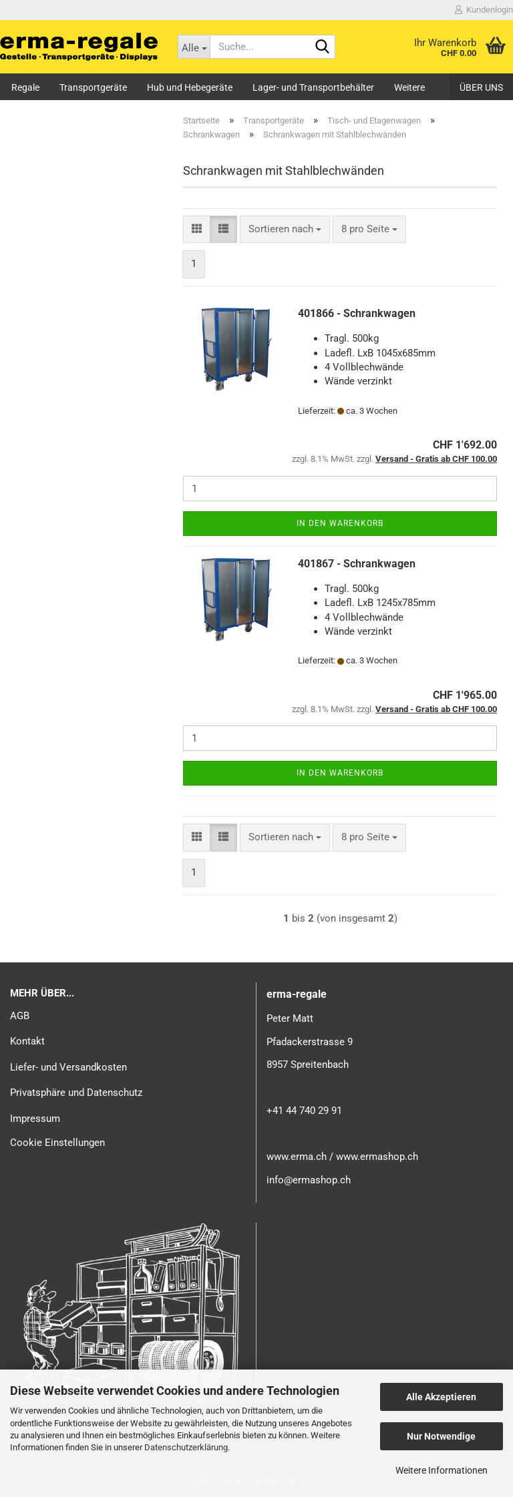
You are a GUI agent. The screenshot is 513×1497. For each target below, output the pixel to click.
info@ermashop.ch (309, 1180)
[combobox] (285, 229)
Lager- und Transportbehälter (313, 87)
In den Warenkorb (340, 523)
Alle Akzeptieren (441, 1397)
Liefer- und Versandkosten (68, 1067)
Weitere (409, 87)
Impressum (35, 1119)
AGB (19, 1016)
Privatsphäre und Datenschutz (76, 1093)
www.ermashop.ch (377, 1157)
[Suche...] (194, 47)
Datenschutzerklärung (186, 1447)
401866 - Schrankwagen (356, 313)
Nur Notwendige (441, 1436)
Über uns (481, 87)
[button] (196, 229)
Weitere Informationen (441, 1470)
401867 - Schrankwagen (356, 563)
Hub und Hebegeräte (189, 87)
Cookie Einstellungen (57, 1143)
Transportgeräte (93, 87)
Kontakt (27, 1041)
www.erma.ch (297, 1157)
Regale (25, 87)
